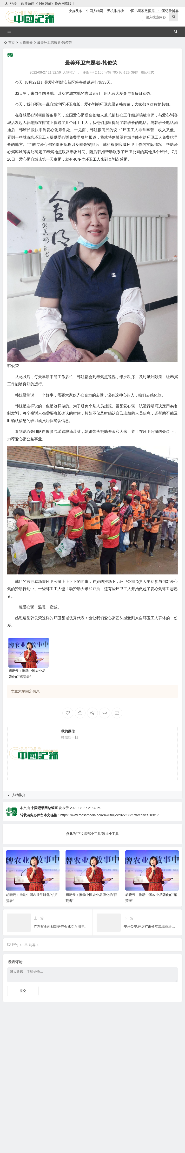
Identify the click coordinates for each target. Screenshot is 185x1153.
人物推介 (26, 42)
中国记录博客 (169, 11)
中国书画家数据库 (141, 11)
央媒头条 (75, 11)
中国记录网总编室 (44, 808)
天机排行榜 (115, 11)
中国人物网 (94, 11)
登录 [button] (11, 4)
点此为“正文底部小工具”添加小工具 (92, 834)
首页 (11, 42)
